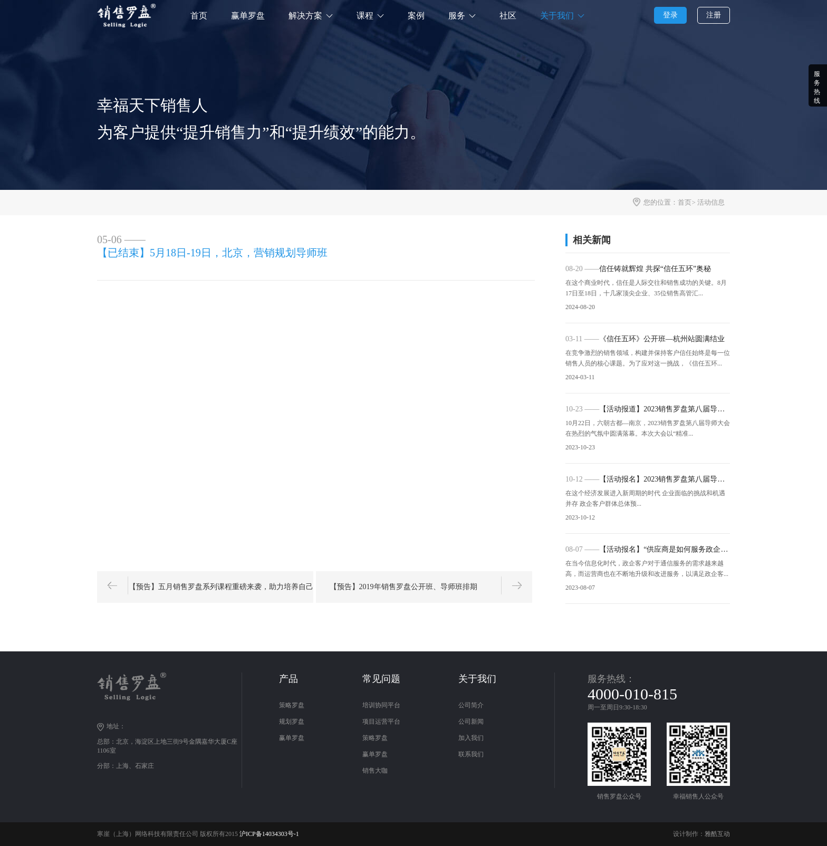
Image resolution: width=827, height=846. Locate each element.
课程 (365, 15)
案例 (416, 15)
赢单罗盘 (248, 15)
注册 (713, 15)
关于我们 (557, 15)
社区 (507, 15)
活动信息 (711, 202)
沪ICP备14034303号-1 (269, 834)
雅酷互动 (717, 834)
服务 (456, 15)
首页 (198, 15)
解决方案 (305, 15)
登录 (670, 15)
